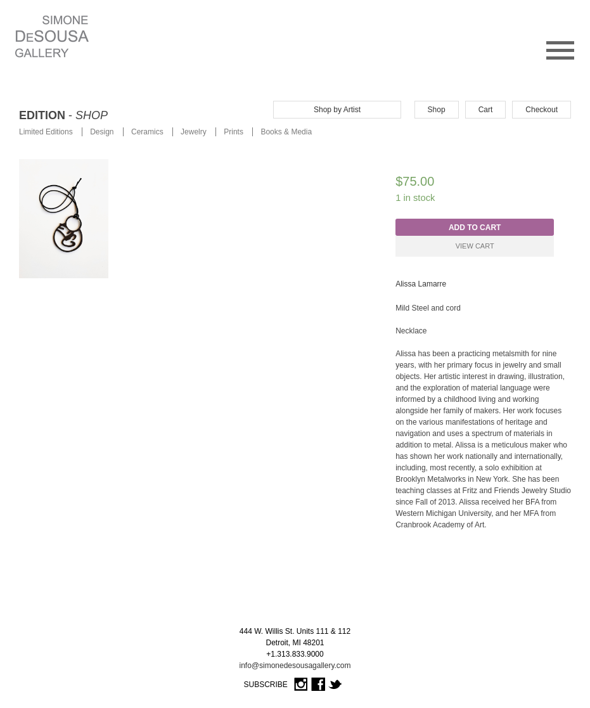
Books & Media (286, 131)
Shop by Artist (337, 109)
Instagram (301, 685)
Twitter (335, 685)
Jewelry (194, 131)
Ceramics (147, 131)
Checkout (541, 109)
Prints (233, 131)
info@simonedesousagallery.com (294, 665)
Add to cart (475, 227)
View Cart (475, 246)
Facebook (318, 685)
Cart (485, 109)
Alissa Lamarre (420, 284)
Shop (437, 109)
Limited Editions (46, 131)
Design (101, 131)
